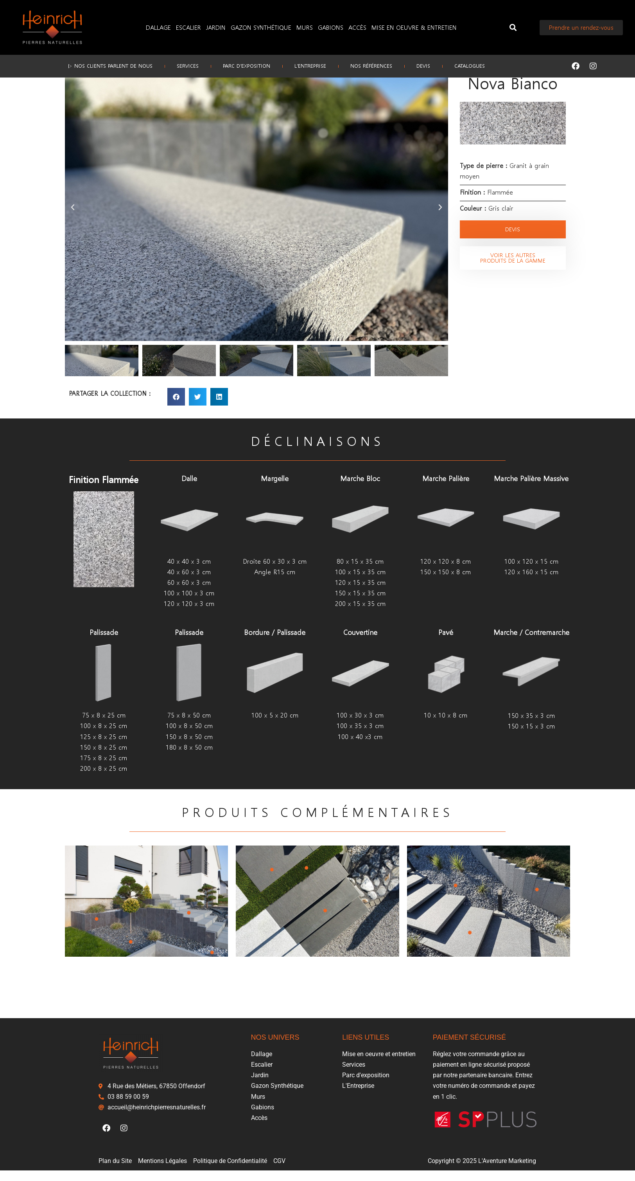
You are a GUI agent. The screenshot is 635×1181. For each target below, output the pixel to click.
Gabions (330, 27)
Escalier (188, 27)
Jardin (216, 27)
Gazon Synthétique (261, 27)
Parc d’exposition (246, 66)
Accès (357, 27)
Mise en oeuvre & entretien (414, 27)
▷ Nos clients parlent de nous (108, 66)
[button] (513, 27)
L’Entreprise (310, 66)
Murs (304, 27)
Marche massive (136, 90)
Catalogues (471, 66)
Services (187, 66)
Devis (424, 66)
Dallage (158, 27)
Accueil (74, 90)
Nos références (372, 66)
